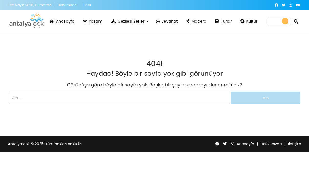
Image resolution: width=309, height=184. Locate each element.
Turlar (86, 5)
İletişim (294, 143)
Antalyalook (19, 143)
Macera (196, 21)
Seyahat (167, 21)
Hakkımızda (67, 5)
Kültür (249, 21)
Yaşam (92, 21)
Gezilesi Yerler (128, 21)
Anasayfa (62, 21)
